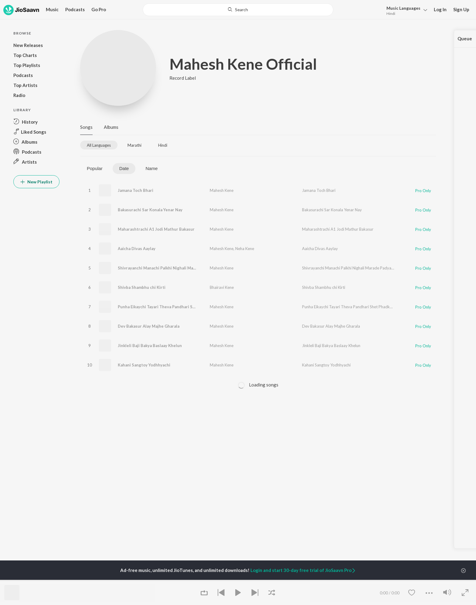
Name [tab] (151, 168)
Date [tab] (124, 168)
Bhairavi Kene (222, 287)
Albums (111, 127)
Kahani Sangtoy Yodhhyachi (144, 365)
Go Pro (98, 9)
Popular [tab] (95, 168)
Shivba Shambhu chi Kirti (141, 287)
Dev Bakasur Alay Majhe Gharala (148, 326)
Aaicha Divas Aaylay (136, 248)
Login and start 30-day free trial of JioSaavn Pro (303, 570)
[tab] (98, 145)
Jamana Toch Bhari (135, 190)
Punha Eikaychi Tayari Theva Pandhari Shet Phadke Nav (170, 306)
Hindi (390, 13)
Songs (86, 127)
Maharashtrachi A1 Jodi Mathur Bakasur (156, 229)
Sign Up (461, 9)
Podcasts (75, 9)
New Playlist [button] (36, 181)
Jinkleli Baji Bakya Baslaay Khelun (150, 345)
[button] (405, 10)
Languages (403, 8)
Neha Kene (244, 248)
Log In (440, 9)
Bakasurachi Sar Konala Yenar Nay (150, 209)
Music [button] (52, 9)
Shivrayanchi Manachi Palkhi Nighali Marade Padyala (167, 268)
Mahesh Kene (221, 190)
